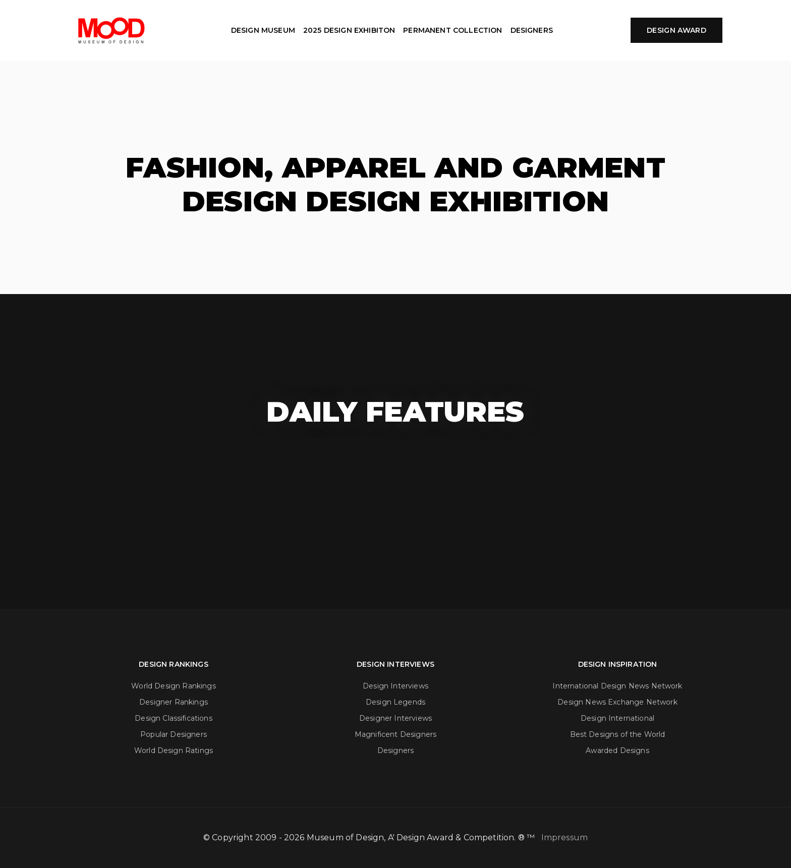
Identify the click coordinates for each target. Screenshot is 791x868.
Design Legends (395, 702)
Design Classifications (173, 718)
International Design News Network (617, 685)
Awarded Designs (617, 750)
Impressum (564, 837)
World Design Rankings (173, 685)
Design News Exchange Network (617, 702)
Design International (617, 718)
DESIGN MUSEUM (263, 30)
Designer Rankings (173, 702)
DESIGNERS (532, 30)
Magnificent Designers (395, 734)
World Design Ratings (173, 750)
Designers (395, 750)
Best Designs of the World (617, 734)
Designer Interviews (395, 718)
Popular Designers (173, 734)
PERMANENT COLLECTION (452, 30)
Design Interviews (395, 685)
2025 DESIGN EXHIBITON (349, 30)
